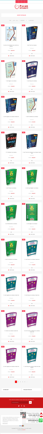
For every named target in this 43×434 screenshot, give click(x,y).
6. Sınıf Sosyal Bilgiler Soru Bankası (32, 188)
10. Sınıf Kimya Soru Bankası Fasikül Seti (31, 295)
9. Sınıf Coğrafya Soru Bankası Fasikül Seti (11, 116)
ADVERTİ (23, 429)
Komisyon (11, 48)
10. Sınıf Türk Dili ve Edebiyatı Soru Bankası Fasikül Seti (32, 331)
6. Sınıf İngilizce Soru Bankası (32, 223)
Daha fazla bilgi (5, 423)
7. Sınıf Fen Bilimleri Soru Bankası (32, 116)
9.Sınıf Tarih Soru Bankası (32, 45)
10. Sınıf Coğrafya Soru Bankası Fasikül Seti (11, 366)
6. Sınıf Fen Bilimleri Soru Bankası (11, 259)
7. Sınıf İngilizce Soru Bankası (11, 80)
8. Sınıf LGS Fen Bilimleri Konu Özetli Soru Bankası (11, 46)
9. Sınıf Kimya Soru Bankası (32, 80)
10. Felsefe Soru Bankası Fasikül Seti (11, 330)
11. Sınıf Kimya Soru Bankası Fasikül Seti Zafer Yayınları (31, 367)
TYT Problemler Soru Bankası (11, 152)
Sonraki (27, 382)
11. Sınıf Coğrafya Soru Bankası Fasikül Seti (11, 295)
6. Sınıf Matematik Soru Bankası (11, 223)
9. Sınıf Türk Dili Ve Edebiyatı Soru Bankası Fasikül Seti (32, 153)
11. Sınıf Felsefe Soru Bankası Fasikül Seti (31, 259)
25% (3, 25)
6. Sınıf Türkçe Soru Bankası (11, 188)
